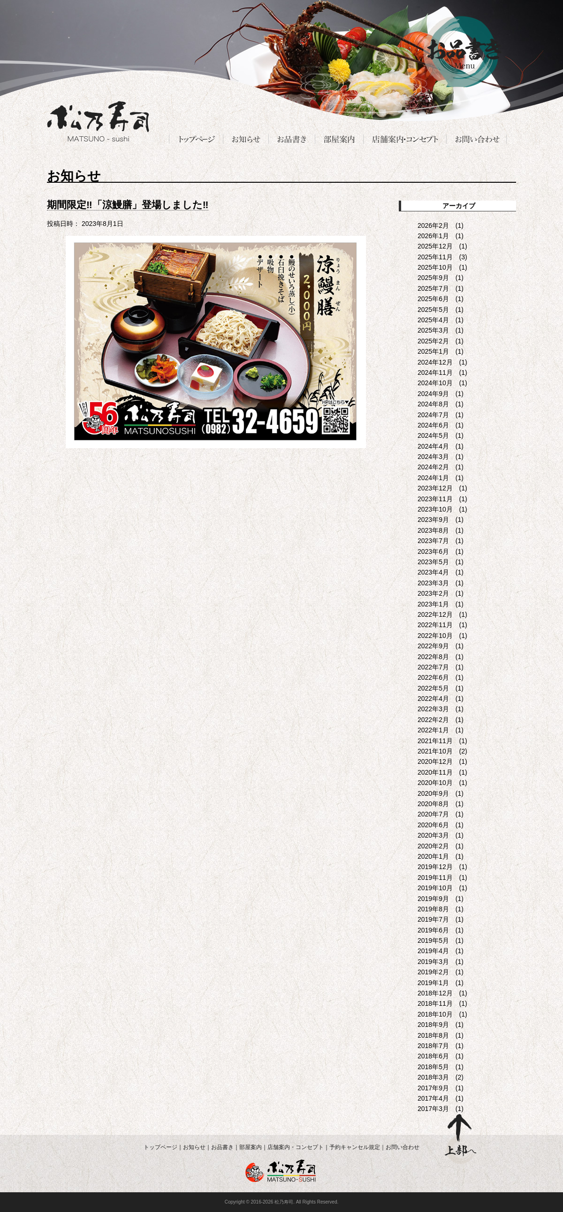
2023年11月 (435, 499)
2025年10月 (435, 267)
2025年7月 (433, 288)
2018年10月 (435, 1014)
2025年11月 (435, 257)
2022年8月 (433, 656)
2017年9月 (433, 1088)
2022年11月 (435, 625)
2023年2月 (433, 593)
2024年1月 (433, 478)
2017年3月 (433, 1108)
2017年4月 (433, 1098)
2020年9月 (433, 793)
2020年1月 (433, 856)
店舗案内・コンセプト (295, 1147)
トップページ (160, 1147)
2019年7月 (433, 919)
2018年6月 (433, 1056)
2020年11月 (435, 772)
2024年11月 (435, 372)
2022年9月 (433, 646)
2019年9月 (433, 898)
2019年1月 (433, 983)
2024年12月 (435, 362)
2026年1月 (433, 236)
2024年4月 (433, 446)
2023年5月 (433, 562)
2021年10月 (435, 751)
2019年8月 (433, 909)
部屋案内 (250, 1147)
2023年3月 (433, 583)
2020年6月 (433, 825)
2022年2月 (433, 719)
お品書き (222, 1147)
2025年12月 (435, 246)
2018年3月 (433, 1077)
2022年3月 (433, 709)
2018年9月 (433, 1024)
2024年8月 (433, 404)
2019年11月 (435, 877)
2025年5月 (433, 309)
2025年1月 (433, 351)
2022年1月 (433, 730)
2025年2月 (433, 341)
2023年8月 (433, 530)
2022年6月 (433, 677)
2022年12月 (435, 614)
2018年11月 (435, 1003)
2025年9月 (433, 277)
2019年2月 (433, 972)
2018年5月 (433, 1067)
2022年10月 (435, 635)
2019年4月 (433, 951)
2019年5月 (433, 940)
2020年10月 (435, 782)
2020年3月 (433, 835)
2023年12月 (435, 488)
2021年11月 (435, 741)
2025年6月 (433, 299)
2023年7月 (433, 540)
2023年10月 (435, 509)
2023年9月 (433, 519)
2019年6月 (433, 930)
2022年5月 (433, 688)
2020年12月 (435, 761)
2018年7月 (433, 1045)
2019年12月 (435, 866)
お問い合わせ (402, 1147)
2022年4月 (433, 698)
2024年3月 (433, 456)
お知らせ (194, 1147)
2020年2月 (433, 846)
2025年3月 (433, 330)
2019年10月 (435, 888)
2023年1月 (433, 604)
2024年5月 (433, 435)
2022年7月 (433, 667)
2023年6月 (433, 551)
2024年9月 (433, 393)
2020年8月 (433, 804)
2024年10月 (435, 383)
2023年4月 (433, 572)
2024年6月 (433, 425)
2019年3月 (433, 961)
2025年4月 (433, 320)
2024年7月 (433, 415)
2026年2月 (433, 225)
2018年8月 (433, 1035)
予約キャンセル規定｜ (357, 1147)
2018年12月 (435, 993)
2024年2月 (433, 467)
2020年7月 (433, 814)
